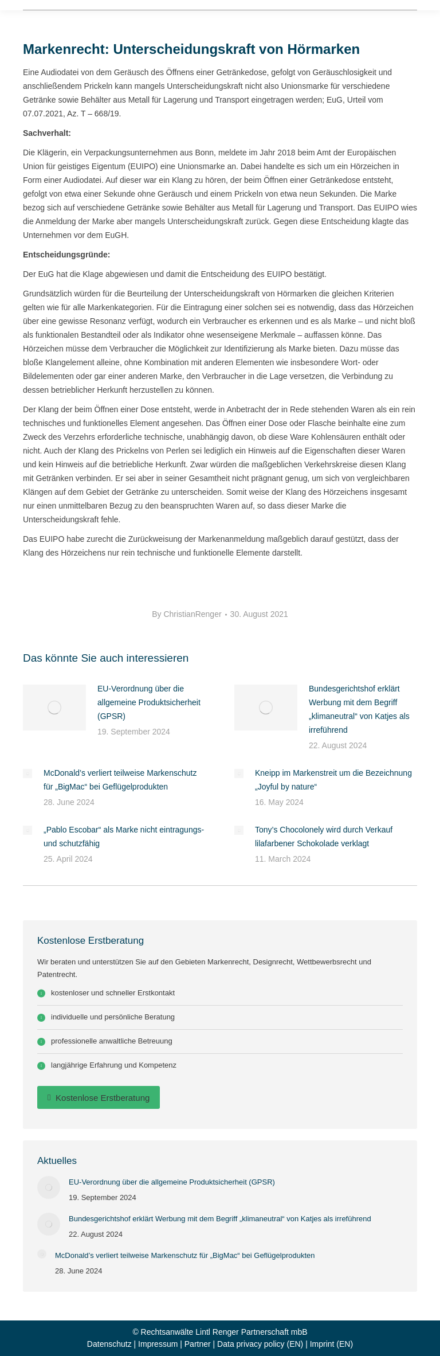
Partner (197, 1344)
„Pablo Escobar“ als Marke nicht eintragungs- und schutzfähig (124, 836)
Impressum (158, 1344)
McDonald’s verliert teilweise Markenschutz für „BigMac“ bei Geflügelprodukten (120, 779)
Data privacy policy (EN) (260, 1344)
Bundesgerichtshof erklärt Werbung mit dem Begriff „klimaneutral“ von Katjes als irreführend (359, 709)
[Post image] (54, 707)
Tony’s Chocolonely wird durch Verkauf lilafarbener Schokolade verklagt (323, 836)
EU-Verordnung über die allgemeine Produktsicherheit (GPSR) (149, 702)
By (186, 614)
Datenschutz (109, 1344)
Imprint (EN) (331, 1344)
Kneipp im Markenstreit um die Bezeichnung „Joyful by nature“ (333, 779)
